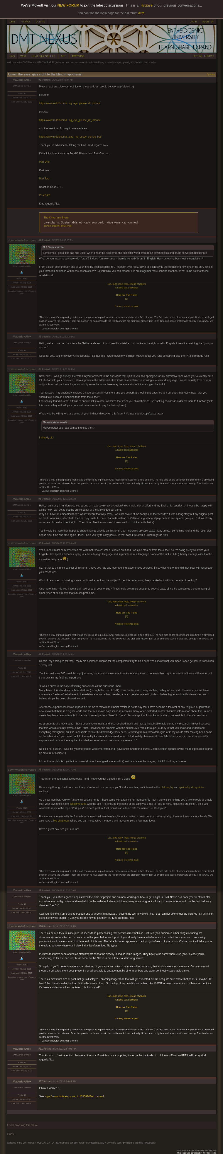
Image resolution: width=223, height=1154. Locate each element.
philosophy (167, 787)
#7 (40, 654)
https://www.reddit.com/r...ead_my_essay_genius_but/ (70, 136)
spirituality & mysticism (192, 787)
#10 (41, 926)
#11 (41, 1048)
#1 (40, 79)
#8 (40, 769)
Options (211, 74)
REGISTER (207, 21)
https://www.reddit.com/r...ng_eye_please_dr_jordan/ (69, 103)
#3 (40, 336)
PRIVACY (25, 21)
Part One (44, 161)
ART (63, 56)
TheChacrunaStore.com (57, 226)
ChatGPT (44, 195)
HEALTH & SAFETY (43, 56)
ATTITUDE (78, 56)
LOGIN (193, 21)
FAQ (12, 56)
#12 (41, 1081)
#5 (40, 498)
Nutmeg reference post (126, 306)
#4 (40, 369)
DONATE (40, 21)
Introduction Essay (95, 62)
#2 (40, 240)
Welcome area (78, 803)
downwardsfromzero (22, 240)
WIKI (23, 56)
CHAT (12, 21)
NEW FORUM (68, 5)
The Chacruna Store (56, 217)
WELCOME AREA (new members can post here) (60, 62)
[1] (126, 298)
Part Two (44, 178)
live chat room (61, 820)
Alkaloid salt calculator (126, 287)
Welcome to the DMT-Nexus (20, 62)
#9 (40, 890)
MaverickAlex (22, 80)
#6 (40, 543)
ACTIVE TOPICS (204, 56)
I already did (46, 437)
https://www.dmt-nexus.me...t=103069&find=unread (74, 1096)
